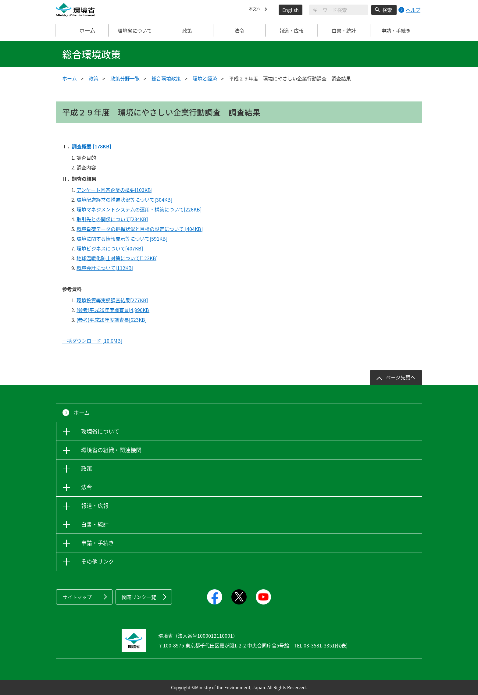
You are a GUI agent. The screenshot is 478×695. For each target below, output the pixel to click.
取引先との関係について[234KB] (112, 219)
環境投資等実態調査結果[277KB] (112, 300)
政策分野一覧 (125, 78)
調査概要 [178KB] (91, 146)
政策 (93, 78)
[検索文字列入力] (338, 10)
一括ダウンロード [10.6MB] (92, 340)
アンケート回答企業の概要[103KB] (114, 189)
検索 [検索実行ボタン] (387, 9)
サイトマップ (77, 597)
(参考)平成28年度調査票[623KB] (112, 319)
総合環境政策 (166, 78)
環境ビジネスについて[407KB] (110, 248)
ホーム (82, 30)
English (290, 9)
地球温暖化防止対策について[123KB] (117, 258)
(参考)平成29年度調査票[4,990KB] (114, 310)
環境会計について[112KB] (105, 267)
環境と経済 (205, 78)
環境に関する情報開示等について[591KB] (122, 238)
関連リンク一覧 (139, 597)
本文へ (256, 9)
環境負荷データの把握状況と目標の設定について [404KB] (140, 228)
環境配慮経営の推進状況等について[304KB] (124, 199)
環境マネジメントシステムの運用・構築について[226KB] (139, 209)
